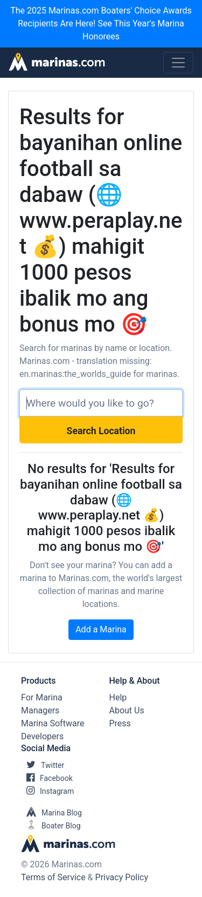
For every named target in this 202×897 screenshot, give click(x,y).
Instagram (47, 791)
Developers (42, 736)
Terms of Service (53, 877)
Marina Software (52, 723)
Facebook (47, 778)
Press (120, 723)
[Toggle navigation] (178, 62)
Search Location (101, 431)
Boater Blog (51, 825)
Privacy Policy (122, 877)
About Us (126, 710)
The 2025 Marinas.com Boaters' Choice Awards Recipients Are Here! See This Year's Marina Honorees (101, 23)
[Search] (101, 402)
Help (118, 697)
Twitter (42, 765)
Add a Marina (101, 629)
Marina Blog (51, 812)
